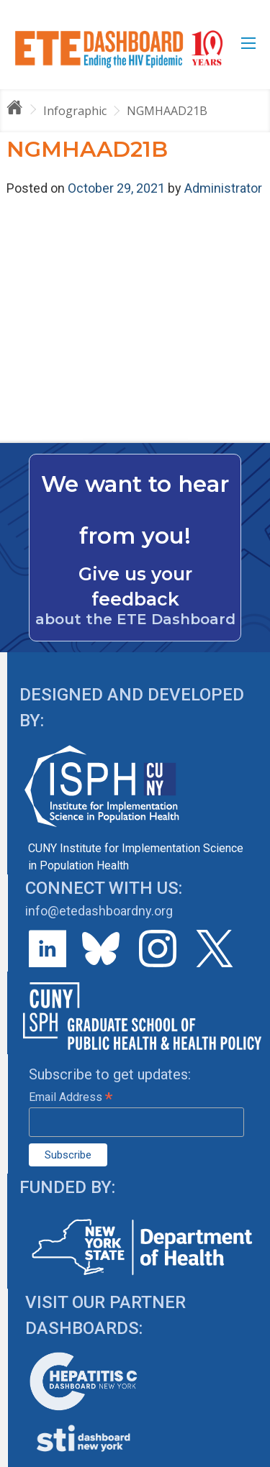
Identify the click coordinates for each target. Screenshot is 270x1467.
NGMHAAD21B (167, 111)
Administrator (223, 188)
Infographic (75, 111)
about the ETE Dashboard (135, 619)
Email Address (70, 1097)
